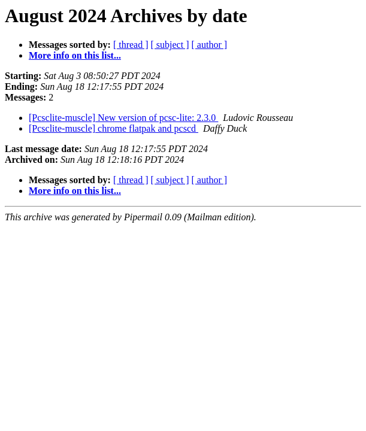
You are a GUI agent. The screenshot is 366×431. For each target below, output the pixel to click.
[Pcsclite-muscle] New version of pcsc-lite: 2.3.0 (123, 118)
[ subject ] (170, 45)
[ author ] (210, 45)
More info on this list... (75, 55)
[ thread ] (131, 45)
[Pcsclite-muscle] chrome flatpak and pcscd (113, 128)
